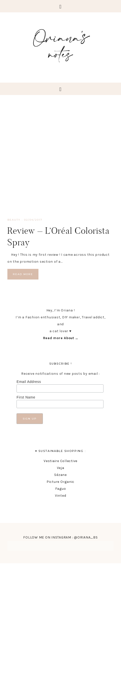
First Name (26, 397)
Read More (23, 274)
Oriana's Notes (60, 44)
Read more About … (60, 338)
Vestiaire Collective (60, 461)
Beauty (13, 219)
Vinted (60, 495)
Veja (60, 468)
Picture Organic (60, 482)
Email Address (29, 382)
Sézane (60, 475)
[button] (60, 6)
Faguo (60, 489)
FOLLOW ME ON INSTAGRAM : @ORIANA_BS (60, 537)
